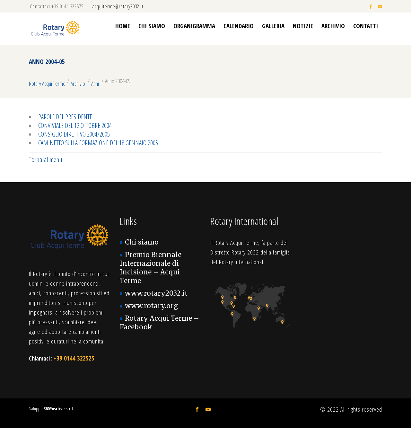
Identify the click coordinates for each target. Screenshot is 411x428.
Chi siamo (142, 242)
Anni (95, 83)
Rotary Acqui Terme (47, 83)
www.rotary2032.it (156, 293)
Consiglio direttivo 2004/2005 (74, 134)
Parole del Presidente (65, 116)
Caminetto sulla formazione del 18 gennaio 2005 (98, 142)
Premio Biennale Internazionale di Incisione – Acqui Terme (150, 268)
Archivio (78, 83)
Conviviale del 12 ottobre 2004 (75, 125)
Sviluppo (51, 409)
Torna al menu (45, 159)
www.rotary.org (151, 306)
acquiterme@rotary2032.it (118, 6)
